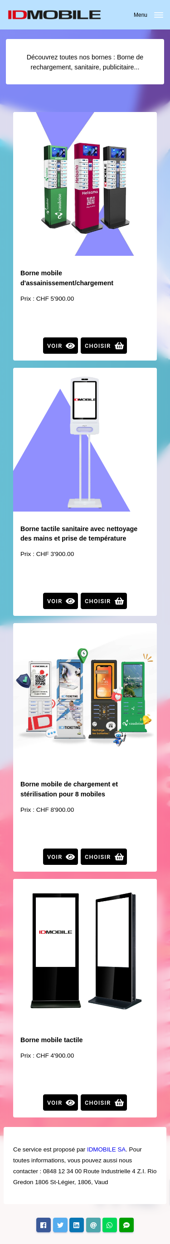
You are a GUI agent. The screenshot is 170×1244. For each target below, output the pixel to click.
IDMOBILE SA (106, 1149)
